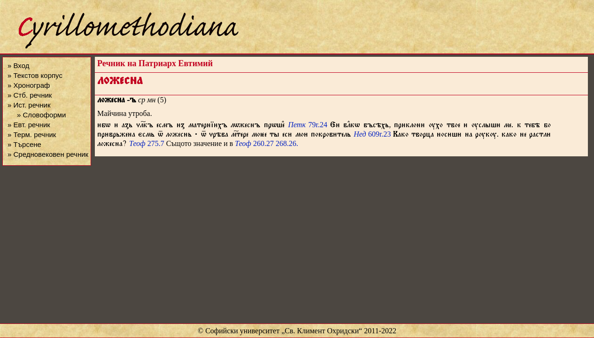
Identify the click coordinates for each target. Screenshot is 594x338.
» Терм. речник (32, 134)
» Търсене (24, 144)
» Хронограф (29, 85)
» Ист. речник (29, 105)
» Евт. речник (29, 125)
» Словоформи (41, 115)
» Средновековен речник (48, 154)
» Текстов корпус (35, 75)
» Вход (18, 65)
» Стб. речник (30, 95)
